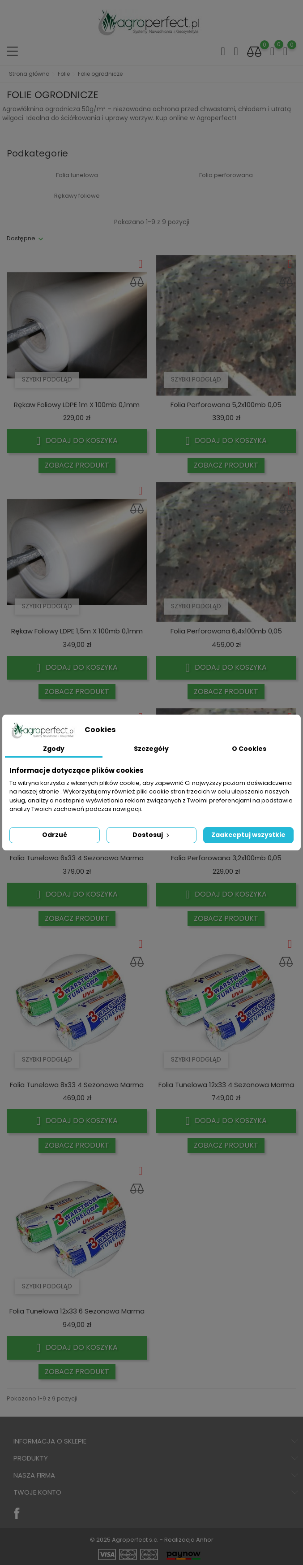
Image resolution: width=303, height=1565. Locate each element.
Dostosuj (151, 834)
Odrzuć (54, 834)
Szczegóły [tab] (151, 748)
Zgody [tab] (53, 748)
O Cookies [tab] (249, 748)
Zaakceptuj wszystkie (248, 834)
